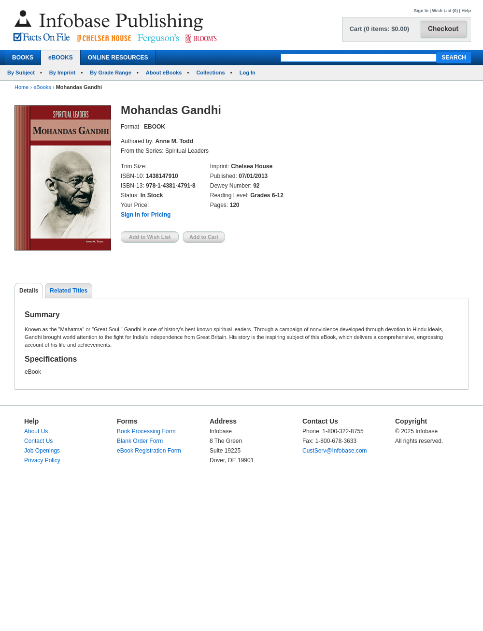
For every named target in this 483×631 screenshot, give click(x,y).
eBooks (42, 87)
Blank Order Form (140, 441)
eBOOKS (60, 57)
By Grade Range (110, 72)
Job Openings (42, 450)
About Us (36, 431)
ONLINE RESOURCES (118, 57)
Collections (210, 72)
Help (466, 10)
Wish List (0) (445, 10)
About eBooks (164, 72)
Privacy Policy (42, 460)
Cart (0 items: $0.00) (379, 28)
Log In (248, 72)
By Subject (21, 72)
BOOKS (22, 57)
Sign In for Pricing (145, 214)
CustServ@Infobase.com (334, 450)
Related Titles (68, 290)
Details (28, 290)
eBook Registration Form (149, 450)
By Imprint (62, 72)
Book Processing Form (146, 431)
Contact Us (38, 441)
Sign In (421, 10)
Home (21, 87)
